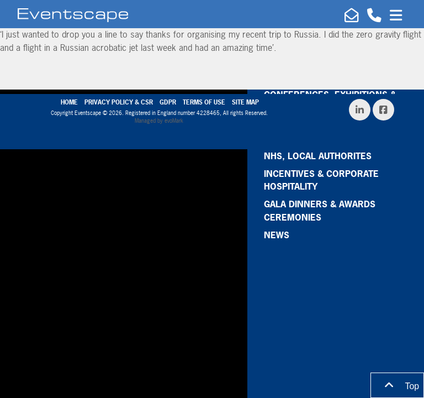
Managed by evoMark (159, 120)
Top (397, 385)
